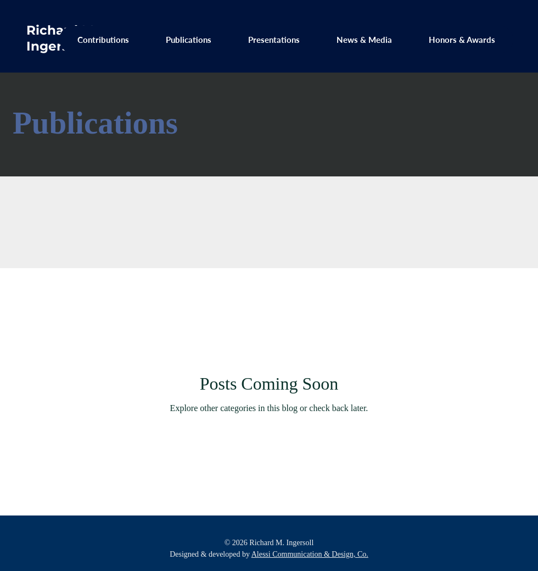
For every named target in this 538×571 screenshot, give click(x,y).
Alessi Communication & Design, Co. (309, 554)
